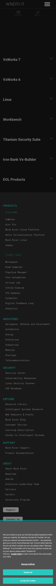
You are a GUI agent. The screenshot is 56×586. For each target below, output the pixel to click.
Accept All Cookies (28, 580)
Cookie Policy (16, 554)
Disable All (28, 572)
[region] (28, 553)
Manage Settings (28, 564)
